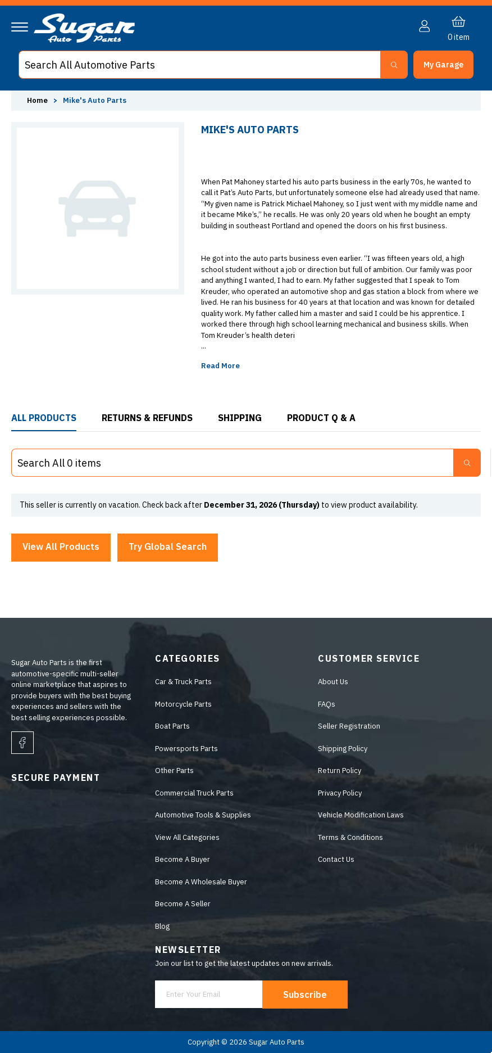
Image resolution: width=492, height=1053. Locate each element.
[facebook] (22, 742)
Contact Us (336, 859)
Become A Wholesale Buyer (201, 882)
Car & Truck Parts (183, 681)
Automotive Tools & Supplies (203, 815)
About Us (333, 681)
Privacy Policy (340, 793)
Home (37, 100)
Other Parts (174, 770)
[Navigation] (19, 27)
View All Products (60, 546)
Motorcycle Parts (183, 704)
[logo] (84, 40)
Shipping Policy (342, 748)
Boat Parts (172, 726)
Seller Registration (349, 726)
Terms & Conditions (350, 837)
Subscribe (305, 994)
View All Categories (187, 837)
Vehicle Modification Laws (361, 815)
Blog (162, 926)
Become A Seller (183, 904)
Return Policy (339, 770)
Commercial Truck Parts (194, 793)
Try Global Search (168, 546)
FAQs (326, 704)
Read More (220, 365)
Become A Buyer (182, 859)
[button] (443, 65)
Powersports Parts (186, 748)
